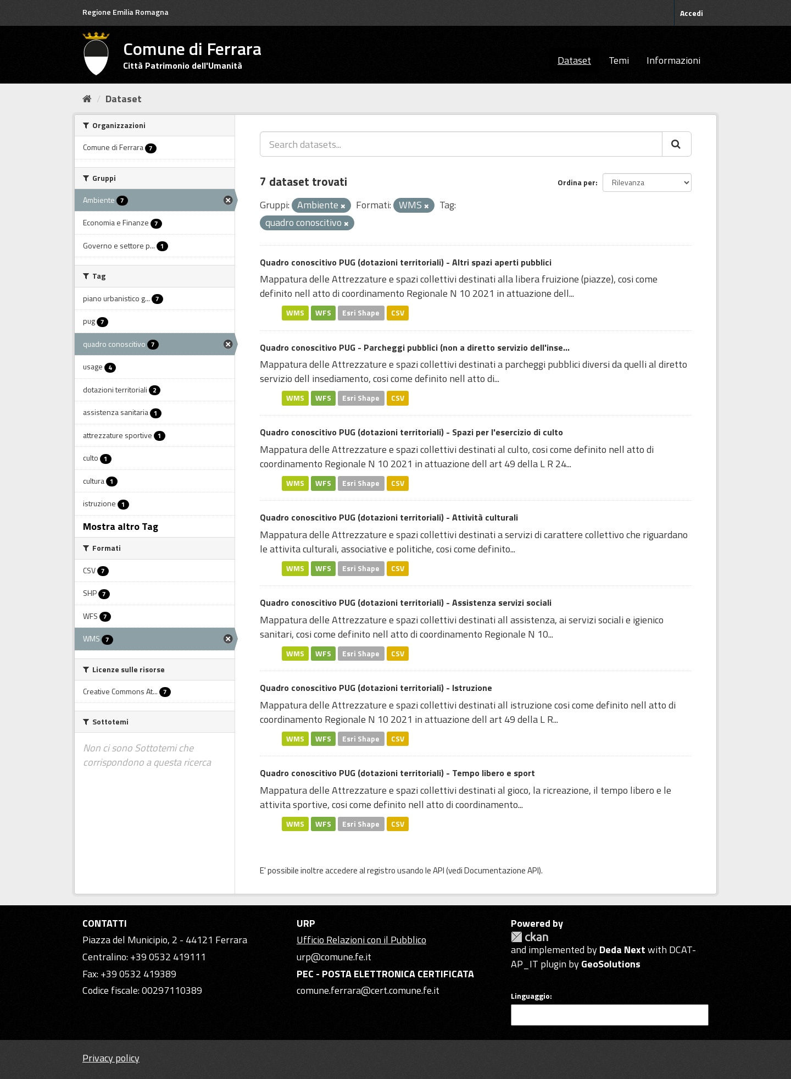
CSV (397, 312)
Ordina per (576, 182)
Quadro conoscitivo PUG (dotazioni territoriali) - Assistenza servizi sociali (406, 602)
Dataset (574, 60)
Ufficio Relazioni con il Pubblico (361, 939)
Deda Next (622, 949)
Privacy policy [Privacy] (111, 1057)
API (438, 870)
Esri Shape (361, 312)
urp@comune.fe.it (334, 956)
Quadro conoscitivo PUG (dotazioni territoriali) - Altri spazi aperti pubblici (406, 262)
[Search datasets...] (461, 144)
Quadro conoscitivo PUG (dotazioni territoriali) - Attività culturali (389, 517)
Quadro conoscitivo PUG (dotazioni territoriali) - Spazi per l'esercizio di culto (411, 432)
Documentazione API (501, 870)
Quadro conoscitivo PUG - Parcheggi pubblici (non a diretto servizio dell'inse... (415, 347)
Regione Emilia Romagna (125, 12)
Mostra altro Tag (120, 526)
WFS (323, 312)
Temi (619, 60)
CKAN (529, 937)
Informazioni (673, 60)
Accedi (691, 13)
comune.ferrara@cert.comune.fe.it (368, 990)
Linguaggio (530, 996)
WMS (295, 312)
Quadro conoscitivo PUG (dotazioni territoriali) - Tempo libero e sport (397, 772)
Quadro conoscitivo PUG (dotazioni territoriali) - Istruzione (376, 687)
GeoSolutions (610, 963)
